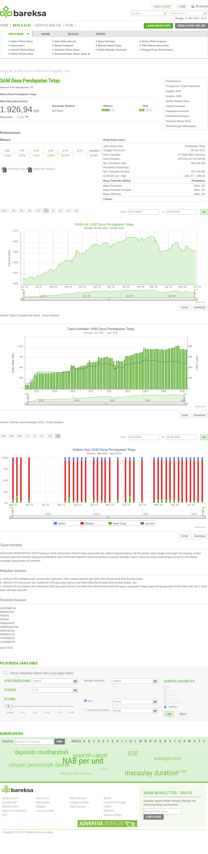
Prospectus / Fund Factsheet (183, 86)
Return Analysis (63, 45)
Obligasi (40, 806)
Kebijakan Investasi (177, 111)
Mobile (107, 798)
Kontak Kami (9, 802)
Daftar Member (78, 798)
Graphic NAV (173, 91)
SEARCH (7, 741)
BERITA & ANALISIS (48, 25)
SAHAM (45, 34)
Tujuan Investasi (175, 106)
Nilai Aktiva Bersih (65, 41)
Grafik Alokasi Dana (177, 101)
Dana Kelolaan (106, 41)
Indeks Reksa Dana (22, 53)
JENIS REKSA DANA (17, 681)
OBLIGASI (73, 34)
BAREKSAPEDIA (11, 733)
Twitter (107, 806)
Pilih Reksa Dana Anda (155, 45)
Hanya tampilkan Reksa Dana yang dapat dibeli (42, 673)
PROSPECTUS (13, 169)
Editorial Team (10, 806)
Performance (173, 81)
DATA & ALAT (22, 25)
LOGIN (182, 6)
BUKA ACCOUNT (162, 6)
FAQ (4, 815)
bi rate (182, 771)
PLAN (69, 25)
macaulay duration (151, 773)
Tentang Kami (10, 798)
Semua (173, 707)
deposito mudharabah (41, 752)
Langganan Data (79, 802)
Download (199, 307)
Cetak (184, 307)
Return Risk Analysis (154, 41)
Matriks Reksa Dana (109, 45)
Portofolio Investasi (177, 116)
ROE (133, 754)
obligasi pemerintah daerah (39, 765)
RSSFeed (109, 810)
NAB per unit (83, 761)
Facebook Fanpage (115, 802)
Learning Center (45, 810)
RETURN (9, 699)
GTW (103, 769)
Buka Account (77, 806)
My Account (199, 6)
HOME (4, 25)
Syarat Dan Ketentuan (14, 810)
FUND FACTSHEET (41, 169)
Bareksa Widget (113, 815)
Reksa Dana (24, 71)
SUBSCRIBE (153, 816)
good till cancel (90, 755)
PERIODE (10, 690)
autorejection (167, 758)
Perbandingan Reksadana (181, 126)
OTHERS (100, 34)
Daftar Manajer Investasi (112, 49)
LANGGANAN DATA (158, 25)
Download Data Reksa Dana (70, 53)
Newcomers (18, 45)
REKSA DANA (16, 34)
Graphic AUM (174, 96)
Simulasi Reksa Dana (66, 49)
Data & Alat (6, 71)
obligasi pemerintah (75, 773)
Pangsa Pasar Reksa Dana (157, 49)
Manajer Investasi (94, 680)
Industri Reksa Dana (23, 49)
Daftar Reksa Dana (22, 41)
